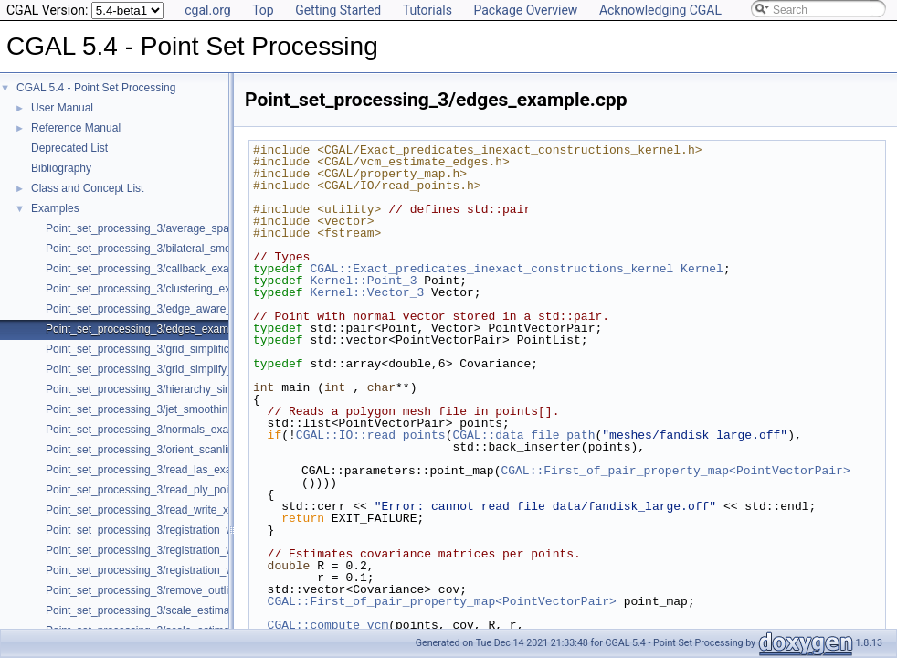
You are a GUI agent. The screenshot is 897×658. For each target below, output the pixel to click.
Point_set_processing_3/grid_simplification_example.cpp (184, 349)
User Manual (62, 107)
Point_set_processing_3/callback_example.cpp (160, 268)
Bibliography (61, 168)
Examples (55, 208)
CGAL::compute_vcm (328, 625)
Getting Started (338, 10)
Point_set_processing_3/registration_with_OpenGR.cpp (181, 530)
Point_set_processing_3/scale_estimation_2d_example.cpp (190, 610)
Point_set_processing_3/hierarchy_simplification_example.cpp (197, 389)
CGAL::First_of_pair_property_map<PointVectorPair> (675, 470)
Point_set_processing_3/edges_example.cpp (155, 329)
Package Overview (525, 10)
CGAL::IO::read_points (371, 435)
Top (263, 10)
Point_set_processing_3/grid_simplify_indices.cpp (167, 369)
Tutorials (427, 10)
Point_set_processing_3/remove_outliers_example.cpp (179, 590)
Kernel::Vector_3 (367, 292)
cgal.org (207, 10)
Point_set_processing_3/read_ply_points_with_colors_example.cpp (209, 489)
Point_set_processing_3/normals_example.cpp (159, 429)
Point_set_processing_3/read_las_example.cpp (161, 469)
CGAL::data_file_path (523, 435)
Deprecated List (69, 148)
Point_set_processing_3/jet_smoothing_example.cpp (174, 409)
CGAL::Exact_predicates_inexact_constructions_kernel (491, 268)
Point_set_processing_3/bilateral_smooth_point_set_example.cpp (205, 248)
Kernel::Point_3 (363, 280)
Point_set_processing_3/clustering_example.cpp (163, 288)
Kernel (702, 268)
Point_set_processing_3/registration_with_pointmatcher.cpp (190, 570)
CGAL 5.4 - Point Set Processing (95, 87)
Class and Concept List (87, 188)
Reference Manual (76, 128)
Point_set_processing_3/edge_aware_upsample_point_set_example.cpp (222, 308)
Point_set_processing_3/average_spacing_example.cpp (182, 228)
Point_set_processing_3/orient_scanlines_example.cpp (179, 449)
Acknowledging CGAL (660, 10)
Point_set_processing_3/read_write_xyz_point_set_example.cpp (202, 510)
